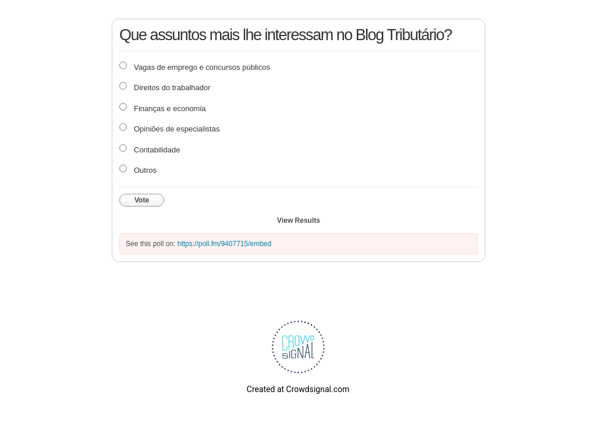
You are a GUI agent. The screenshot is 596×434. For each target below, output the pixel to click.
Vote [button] (141, 200)
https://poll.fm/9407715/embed (224, 244)
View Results (298, 220)
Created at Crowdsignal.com (298, 389)
